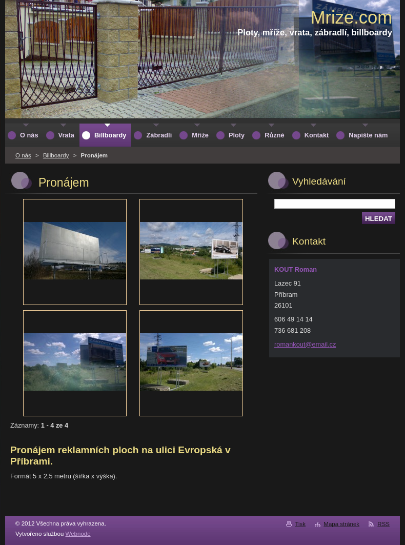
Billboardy (56, 155)
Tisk (300, 524)
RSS (383, 524)
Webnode (78, 534)
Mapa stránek (341, 524)
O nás (23, 155)
